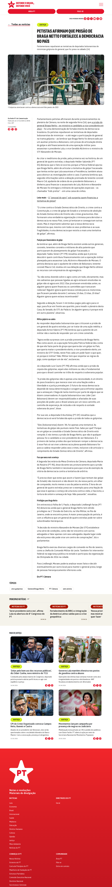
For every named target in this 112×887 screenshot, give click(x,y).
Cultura (12, 833)
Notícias (13, 798)
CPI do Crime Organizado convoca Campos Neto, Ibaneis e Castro (31, 725)
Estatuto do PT (15, 862)
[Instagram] (88, 18)
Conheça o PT (15, 854)
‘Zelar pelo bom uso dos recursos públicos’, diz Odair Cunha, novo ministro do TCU (31, 671)
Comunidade (61, 854)
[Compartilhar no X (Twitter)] (12, 129)
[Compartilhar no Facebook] (9, 129)
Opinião (12, 837)
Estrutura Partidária (16, 874)
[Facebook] (85, 18)
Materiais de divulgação (22, 793)
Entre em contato (62, 866)
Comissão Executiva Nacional (20, 877)
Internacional (14, 814)
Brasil (11, 810)
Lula (10, 803)
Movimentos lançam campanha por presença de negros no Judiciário (75, 725)
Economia (13, 807)
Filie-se (80, 11)
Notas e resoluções (20, 790)
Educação (13, 825)
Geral (58, 803)
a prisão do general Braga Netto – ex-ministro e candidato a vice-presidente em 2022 (70, 125)
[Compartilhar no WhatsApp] (16, 129)
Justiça (16, 666)
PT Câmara (53, 589)
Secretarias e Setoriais (17, 885)
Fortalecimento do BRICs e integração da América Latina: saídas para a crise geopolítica (68, 614)
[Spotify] (101, 18)
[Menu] (101, 4)
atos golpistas (17, 589)
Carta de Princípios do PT (18, 866)
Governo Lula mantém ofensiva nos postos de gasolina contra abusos (79, 671)
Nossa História (14, 859)
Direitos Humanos (16, 829)
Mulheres (12, 822)
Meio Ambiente (15, 844)
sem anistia (67, 589)
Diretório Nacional (16, 881)
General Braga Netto (36, 589)
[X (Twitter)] (91, 18)
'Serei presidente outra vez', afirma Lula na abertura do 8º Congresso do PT (26, 614)
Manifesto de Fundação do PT (20, 870)
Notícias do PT (18, 607)
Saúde (11, 818)
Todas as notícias (19, 24)
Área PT (31, 11)
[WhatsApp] (97, 18)
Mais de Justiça (15, 633)
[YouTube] (94, 18)
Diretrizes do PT (63, 798)
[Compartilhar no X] (49, 685)
